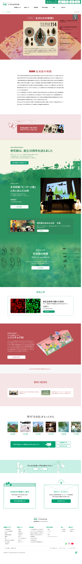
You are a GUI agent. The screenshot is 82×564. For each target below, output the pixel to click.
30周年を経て (7, 543)
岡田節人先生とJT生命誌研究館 (9, 540)
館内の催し (64, 529)
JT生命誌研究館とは (8, 529)
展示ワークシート (21, 542)
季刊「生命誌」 (45, 7)
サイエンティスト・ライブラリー (52, 536)
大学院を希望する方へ (33, 540)
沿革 (5, 538)
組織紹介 (6, 536)
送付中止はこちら (63, 446)
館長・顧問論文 (32, 536)
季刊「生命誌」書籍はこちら (20, 501)
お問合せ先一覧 (13, 548)
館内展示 (19, 529)
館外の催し (64, 531)
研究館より (71, 531)
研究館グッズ (20, 534)
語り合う (63, 7)
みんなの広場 (72, 529)
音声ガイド (20, 540)
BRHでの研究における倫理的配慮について (36, 542)
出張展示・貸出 (20, 533)
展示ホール (26, 7)
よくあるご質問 (7, 548)
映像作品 (19, 531)
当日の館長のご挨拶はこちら (19, 163)
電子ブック (20, 536)
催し (54, 7)
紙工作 (49, 534)
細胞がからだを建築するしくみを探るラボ (36, 533)
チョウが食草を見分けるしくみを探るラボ (36, 529)
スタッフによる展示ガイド (22, 538)
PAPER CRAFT (16, 357)
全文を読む (19, 207)
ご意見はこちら (40, 469)
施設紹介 (6, 533)
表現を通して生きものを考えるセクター (36, 534)
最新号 (49, 529)
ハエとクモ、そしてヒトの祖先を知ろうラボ (37, 531)
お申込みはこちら (61, 501)
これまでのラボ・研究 (33, 538)
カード (49, 533)
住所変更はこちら (63, 442)
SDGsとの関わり (7, 542)
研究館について (17, 7)
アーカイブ (49, 531)
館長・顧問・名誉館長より (8, 534)
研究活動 (36, 7)
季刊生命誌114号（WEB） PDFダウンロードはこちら (28, 129)
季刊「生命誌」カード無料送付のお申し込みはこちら (32, 445)
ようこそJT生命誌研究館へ (9, 531)
